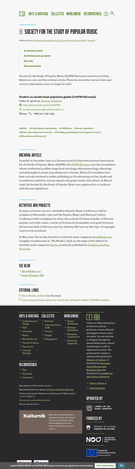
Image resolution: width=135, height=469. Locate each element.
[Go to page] (112, 14)
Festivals (49, 321)
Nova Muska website (34, 295)
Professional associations (44, 128)
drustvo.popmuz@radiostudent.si (43, 109)
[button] (105, 465)
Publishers (66, 128)
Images (48, 335)
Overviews (27, 377)
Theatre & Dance (30, 342)
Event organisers (84, 128)
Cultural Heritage (26, 351)
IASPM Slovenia (80, 164)
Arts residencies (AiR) (53, 326)
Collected (57, 14)
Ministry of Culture (96, 360)
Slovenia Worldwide (72, 329)
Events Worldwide (72, 322)
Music (24, 128)
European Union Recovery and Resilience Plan (98, 366)
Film (24, 327)
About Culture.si (98, 383)
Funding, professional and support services (78, 132)
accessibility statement (40, 400)
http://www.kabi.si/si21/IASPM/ (42, 105)
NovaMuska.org (102, 237)
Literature (27, 331)
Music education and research (36, 132)
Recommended (92, 14)
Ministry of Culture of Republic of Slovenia (56, 389)
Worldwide (73, 14)
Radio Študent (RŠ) (33, 275)
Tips (24, 369)
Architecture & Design (29, 322)
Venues (48, 331)
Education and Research (33, 136)
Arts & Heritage (38, 14)
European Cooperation (73, 335)
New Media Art (29, 339)
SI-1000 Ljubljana (51, 100)
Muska (54, 245)
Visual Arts (27, 346)
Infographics (51, 339)
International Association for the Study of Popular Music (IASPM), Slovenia (64, 40)
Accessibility (106, 14)
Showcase (27, 373)
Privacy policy (24, 400)
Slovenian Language (72, 342)
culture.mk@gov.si (27, 396)
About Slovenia (97, 388)
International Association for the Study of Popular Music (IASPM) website (65, 300)
